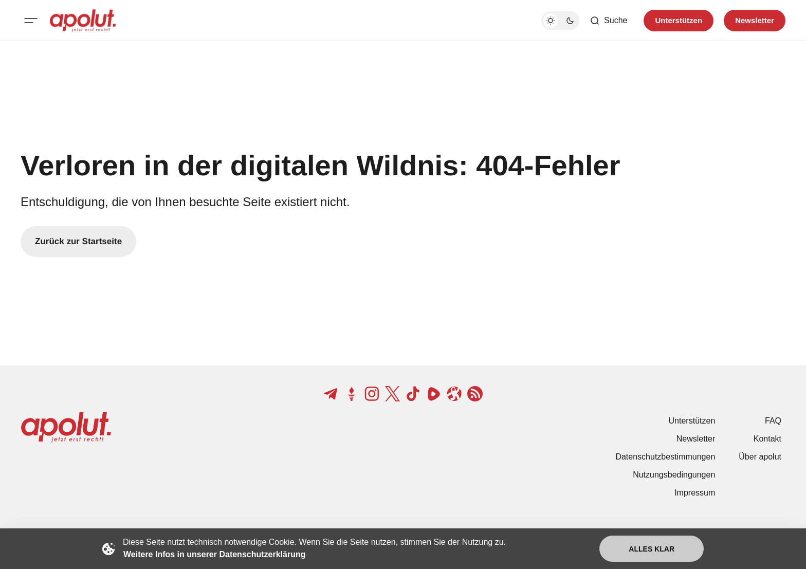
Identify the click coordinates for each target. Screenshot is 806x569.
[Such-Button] (608, 20)
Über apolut (760, 456)
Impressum (694, 492)
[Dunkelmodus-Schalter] (560, 20)
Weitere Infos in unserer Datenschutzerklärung (214, 554)
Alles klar (651, 549)
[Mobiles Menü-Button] (31, 20)
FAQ (773, 420)
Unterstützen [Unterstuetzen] (678, 20)
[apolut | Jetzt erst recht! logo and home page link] (82, 20)
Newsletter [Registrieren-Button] (754, 20)
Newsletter (696, 438)
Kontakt (767, 438)
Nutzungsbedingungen (674, 474)
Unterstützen (692, 420)
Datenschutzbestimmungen (665, 456)
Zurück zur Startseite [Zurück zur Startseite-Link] (78, 241)
